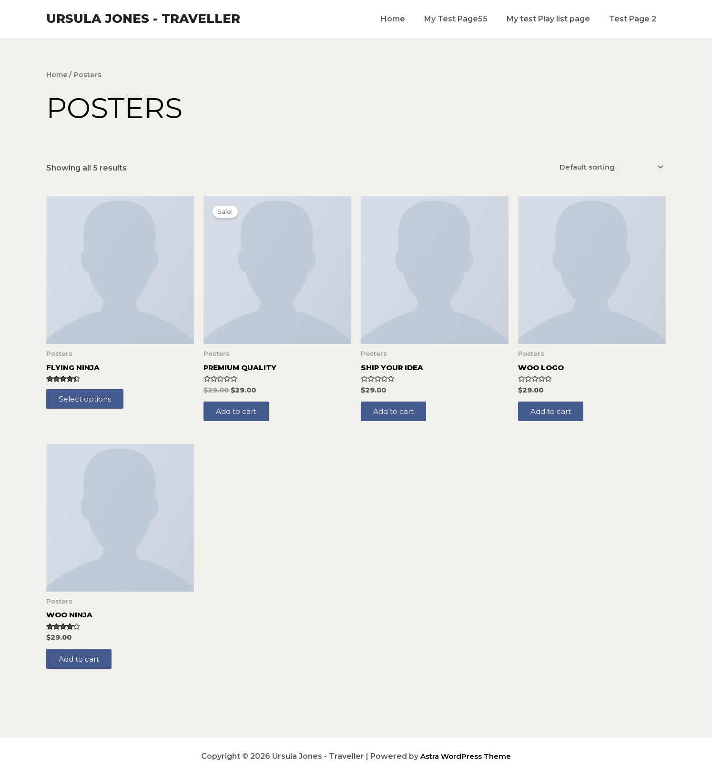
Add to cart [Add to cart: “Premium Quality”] (239, 414)
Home (406, 18)
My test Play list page (554, 18)
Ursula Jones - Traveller (143, 18)
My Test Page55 (465, 18)
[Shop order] (606, 167)
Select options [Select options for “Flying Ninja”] (88, 401)
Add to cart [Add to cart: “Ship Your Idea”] (396, 414)
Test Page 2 (634, 18)
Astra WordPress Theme (466, 756)
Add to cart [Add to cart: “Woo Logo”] (553, 414)
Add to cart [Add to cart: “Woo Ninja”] (82, 664)
